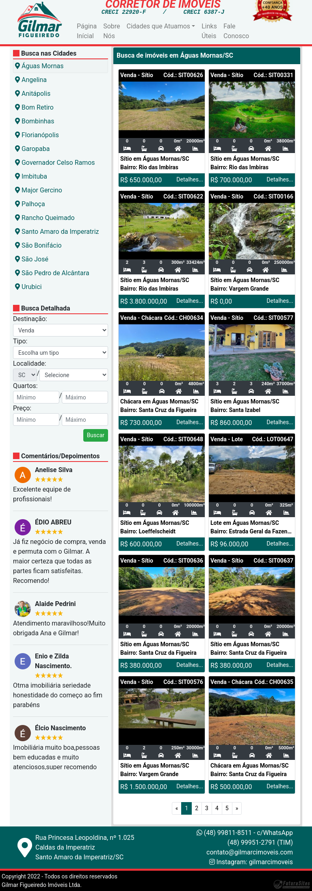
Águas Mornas (39, 66)
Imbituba (31, 176)
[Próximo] (237, 808)
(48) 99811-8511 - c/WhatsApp (245, 833)
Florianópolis (37, 135)
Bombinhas (34, 121)
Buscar (95, 435)
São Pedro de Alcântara (52, 273)
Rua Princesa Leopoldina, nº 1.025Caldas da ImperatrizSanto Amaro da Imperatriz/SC (84, 847)
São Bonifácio (38, 245)
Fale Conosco (236, 31)
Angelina (31, 80)
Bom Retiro (34, 107)
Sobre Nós (111, 31)
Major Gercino (38, 190)
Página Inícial (87, 31)
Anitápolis (32, 93)
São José (31, 259)
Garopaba (32, 149)
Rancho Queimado (45, 218)
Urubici (28, 287)
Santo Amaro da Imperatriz (57, 231)
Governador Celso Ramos (55, 162)
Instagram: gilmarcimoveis (255, 862)
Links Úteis (209, 31)
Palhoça (30, 204)
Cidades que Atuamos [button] (159, 26)
